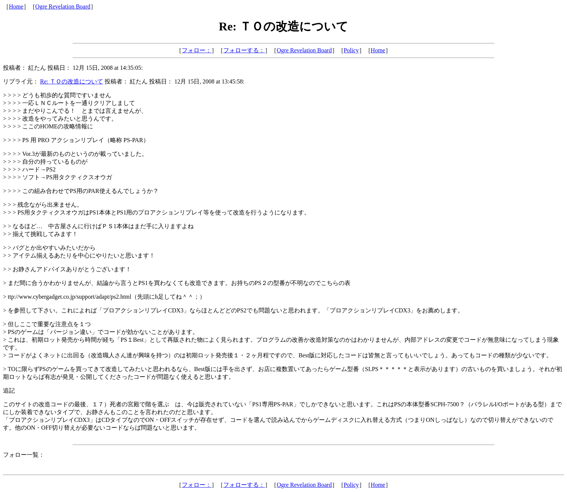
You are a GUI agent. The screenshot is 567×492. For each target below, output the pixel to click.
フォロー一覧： (23, 455)
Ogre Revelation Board (62, 6)
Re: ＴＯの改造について (71, 81)
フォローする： (244, 50)
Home (16, 6)
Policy (351, 50)
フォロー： (196, 50)
